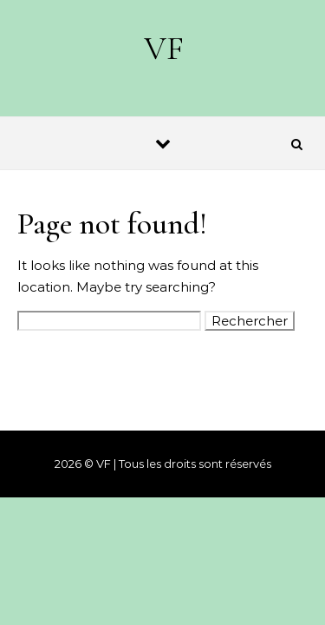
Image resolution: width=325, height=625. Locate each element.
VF (164, 49)
